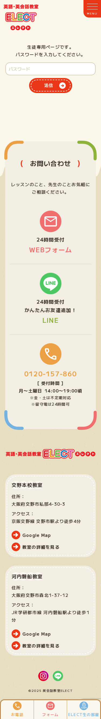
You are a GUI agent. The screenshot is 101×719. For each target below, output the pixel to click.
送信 (48, 85)
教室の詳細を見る (41, 547)
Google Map (36, 535)
